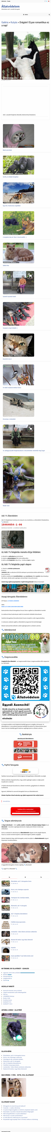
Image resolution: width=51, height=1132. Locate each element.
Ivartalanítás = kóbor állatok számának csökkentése (24, 931)
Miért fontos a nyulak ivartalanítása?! (13, 1115)
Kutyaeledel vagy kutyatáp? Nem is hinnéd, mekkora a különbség (20, 1119)
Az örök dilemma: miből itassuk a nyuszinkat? (15, 1117)
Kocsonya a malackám (9, 419)
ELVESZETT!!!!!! (7, 1002)
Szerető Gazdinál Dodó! (9, 296)
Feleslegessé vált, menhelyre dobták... (20, 897)
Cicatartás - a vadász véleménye (11, 1108)
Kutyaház (13, 947)
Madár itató (6, 506)
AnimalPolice (6, 801)
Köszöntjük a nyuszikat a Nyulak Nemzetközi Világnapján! (18, 1112)
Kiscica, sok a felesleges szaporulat (20, 889)
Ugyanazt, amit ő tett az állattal (19, 972)
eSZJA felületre (12, 558)
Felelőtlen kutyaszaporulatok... (18, 922)
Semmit (6, 980)
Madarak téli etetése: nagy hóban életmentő (22, 939)
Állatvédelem (10, 6)
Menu (25, 14)
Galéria (4, 22)
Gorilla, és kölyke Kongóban (10, 177)
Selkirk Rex (6, 265)
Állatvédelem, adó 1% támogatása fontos (21, 881)
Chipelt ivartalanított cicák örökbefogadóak (14, 992)
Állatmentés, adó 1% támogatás (19, 905)
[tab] (9, 877)
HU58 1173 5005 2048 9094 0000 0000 (12, 606)
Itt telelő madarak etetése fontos (12, 387)
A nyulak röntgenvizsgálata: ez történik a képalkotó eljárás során (20, 1110)
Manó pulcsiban (7, 150)
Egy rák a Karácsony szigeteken (12, 206)
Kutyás (14, 22)
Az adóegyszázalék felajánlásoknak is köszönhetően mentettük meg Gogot (24, 450)
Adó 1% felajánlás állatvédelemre (19, 914)
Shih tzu (5, 994)
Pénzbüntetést (7, 976)
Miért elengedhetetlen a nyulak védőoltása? (15, 1113)
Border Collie (6, 998)
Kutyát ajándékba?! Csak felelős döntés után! (22, 956)
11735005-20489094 (13, 601)
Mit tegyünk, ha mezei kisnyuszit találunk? (14, 1106)
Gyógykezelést (7, 978)
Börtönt (7, 974)
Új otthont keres (7, 1000)
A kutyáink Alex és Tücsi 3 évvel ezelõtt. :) (14, 237)
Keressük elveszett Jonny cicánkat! (12, 990)
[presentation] (9, 877)
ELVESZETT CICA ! (8, 1004)
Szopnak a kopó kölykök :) (10, 328)
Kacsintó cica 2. (7, 359)
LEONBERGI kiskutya (8, 996)
